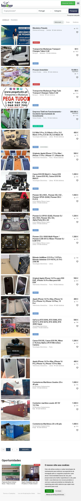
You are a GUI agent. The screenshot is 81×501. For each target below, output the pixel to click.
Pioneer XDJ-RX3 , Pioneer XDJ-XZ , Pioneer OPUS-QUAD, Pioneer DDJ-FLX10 (47, 197)
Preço (68, 22)
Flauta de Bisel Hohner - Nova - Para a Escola (9, 483)
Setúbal (48, 30)
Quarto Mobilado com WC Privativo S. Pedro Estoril (29, 483)
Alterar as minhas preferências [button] (55, 494)
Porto (44, 118)
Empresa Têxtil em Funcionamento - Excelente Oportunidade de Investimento (47, 114)
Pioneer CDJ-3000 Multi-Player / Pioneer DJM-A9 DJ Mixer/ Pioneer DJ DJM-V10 (48, 239)
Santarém (42, 53)
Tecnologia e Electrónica (39, 136)
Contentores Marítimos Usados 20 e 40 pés (47, 383)
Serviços (35, 53)
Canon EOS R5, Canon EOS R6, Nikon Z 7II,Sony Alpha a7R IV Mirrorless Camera (48, 343)
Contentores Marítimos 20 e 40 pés (47, 424)
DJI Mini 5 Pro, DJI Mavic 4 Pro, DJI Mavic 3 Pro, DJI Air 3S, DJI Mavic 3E (48, 133)
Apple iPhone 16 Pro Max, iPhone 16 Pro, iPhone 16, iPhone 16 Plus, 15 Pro (48, 300)
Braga (34, 427)
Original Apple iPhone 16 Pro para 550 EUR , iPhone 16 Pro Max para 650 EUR (48, 279)
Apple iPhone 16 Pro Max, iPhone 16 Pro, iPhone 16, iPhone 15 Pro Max (47, 362)
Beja (34, 408)
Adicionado (58, 22)
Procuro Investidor (40, 70)
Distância (75, 22)
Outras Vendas (37, 72)
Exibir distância (57, 30)
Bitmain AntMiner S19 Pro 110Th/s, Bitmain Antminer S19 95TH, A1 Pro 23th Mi (47, 259)
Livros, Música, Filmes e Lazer (41, 201)
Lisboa (45, 72)
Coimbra (50, 326)
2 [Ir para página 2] (12, 449)
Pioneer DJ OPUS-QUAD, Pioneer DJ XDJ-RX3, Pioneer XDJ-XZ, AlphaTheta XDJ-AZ (47, 218)
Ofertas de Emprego (38, 30)
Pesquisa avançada (73, 15)
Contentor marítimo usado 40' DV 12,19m (46, 404)
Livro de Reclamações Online (26, 493)
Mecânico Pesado (40, 28)
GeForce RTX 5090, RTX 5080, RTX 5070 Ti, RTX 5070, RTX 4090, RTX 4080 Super (47, 322)
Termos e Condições (9, 493)
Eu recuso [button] (58, 491)
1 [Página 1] (8, 449)
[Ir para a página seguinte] (25, 449)
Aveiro (34, 388)
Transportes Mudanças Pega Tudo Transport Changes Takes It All (47, 92)
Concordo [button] (49, 491)
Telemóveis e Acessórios (40, 157)
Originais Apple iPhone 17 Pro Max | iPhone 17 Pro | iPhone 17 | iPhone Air (48, 154)
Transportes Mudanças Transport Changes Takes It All (46, 50)
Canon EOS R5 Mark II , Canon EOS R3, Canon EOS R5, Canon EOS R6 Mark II (47, 176)
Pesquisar (73, 11)
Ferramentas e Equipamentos (41, 386)
